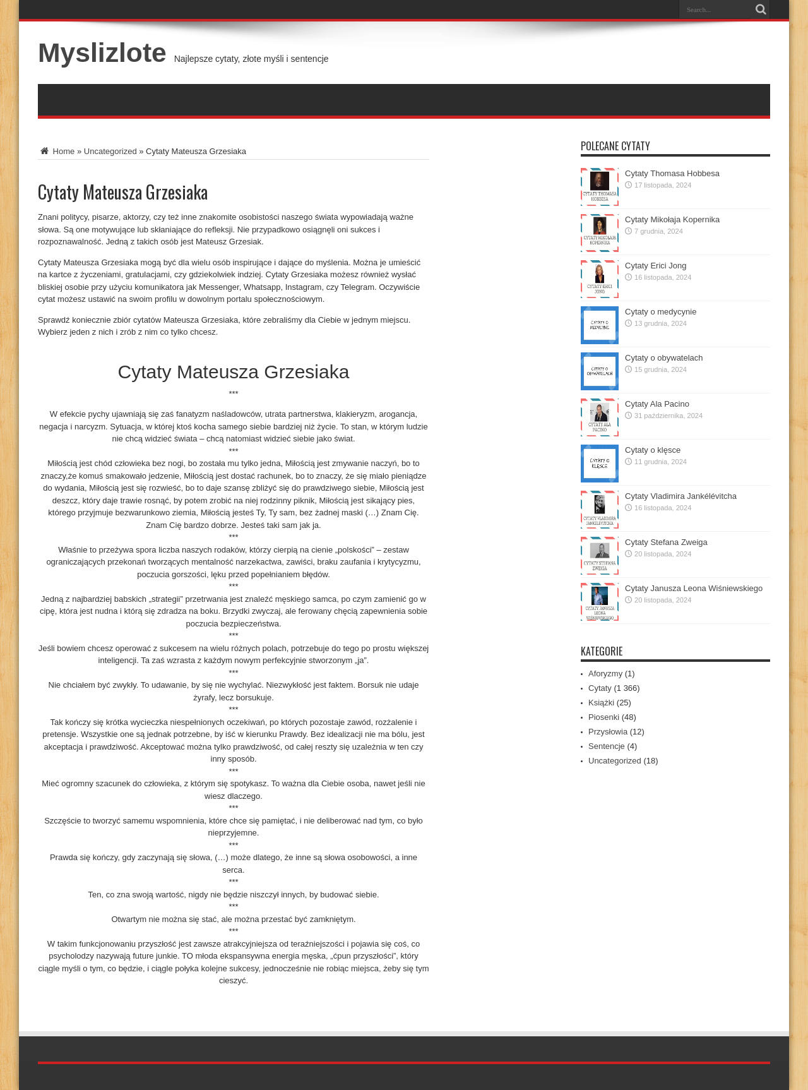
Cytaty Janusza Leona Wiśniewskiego (694, 588)
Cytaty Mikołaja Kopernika (672, 219)
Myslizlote (102, 52)
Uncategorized (110, 151)
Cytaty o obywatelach (664, 357)
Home (56, 151)
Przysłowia (607, 731)
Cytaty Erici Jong (656, 265)
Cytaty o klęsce (652, 450)
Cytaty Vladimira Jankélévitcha (681, 496)
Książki (601, 702)
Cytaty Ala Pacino (657, 404)
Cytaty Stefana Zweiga (666, 542)
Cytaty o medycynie (660, 311)
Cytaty (600, 688)
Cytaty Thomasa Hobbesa (672, 173)
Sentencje (606, 746)
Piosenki (603, 717)
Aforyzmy (605, 673)
